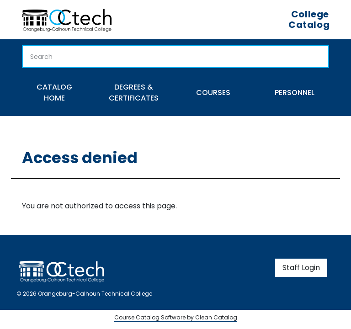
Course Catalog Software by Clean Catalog (175, 317)
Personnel (294, 92)
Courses (213, 92)
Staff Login (301, 267)
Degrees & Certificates (134, 92)
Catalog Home (54, 92)
